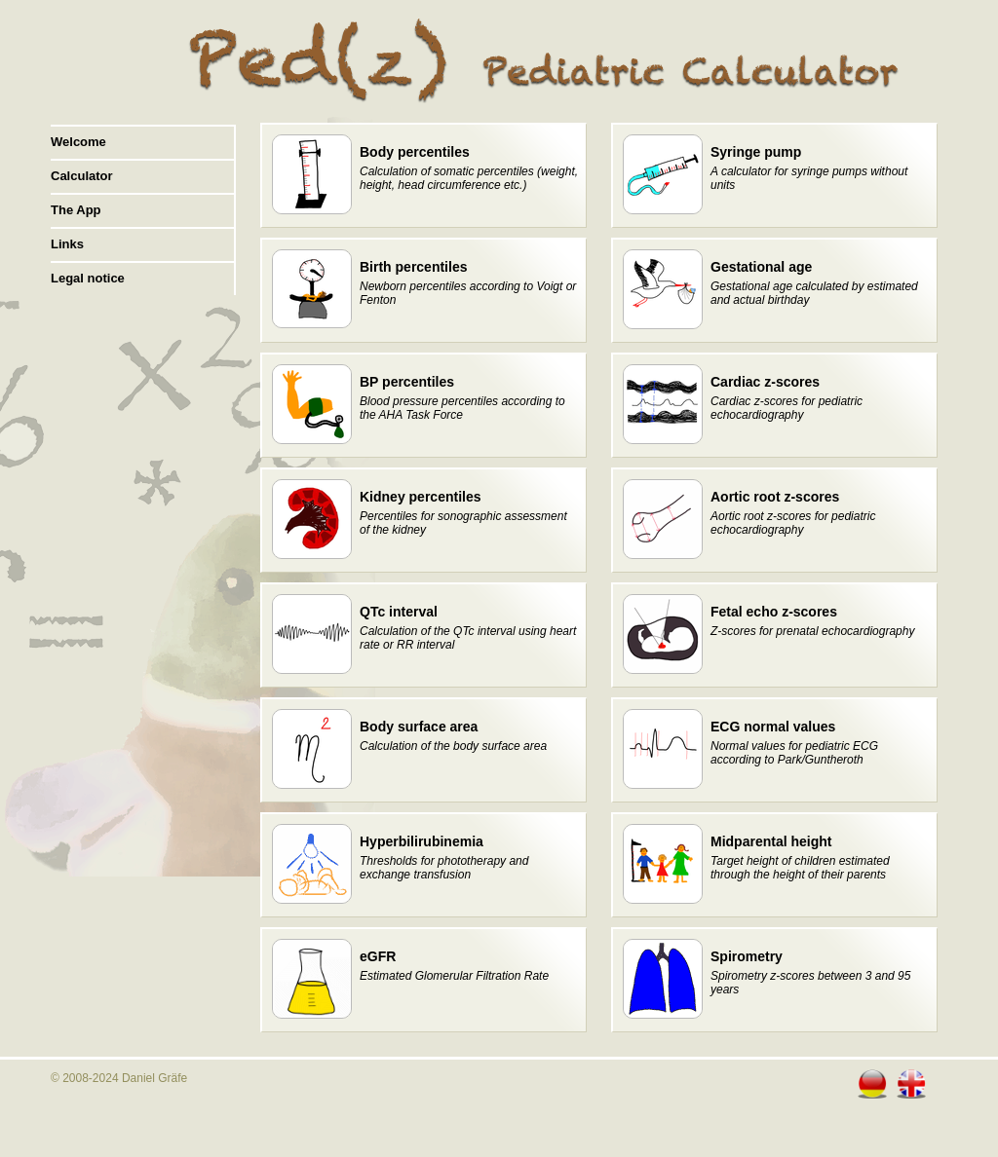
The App (76, 210)
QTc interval (399, 611)
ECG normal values (772, 726)
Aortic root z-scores (774, 496)
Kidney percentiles (420, 496)
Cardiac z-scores (765, 382)
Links (67, 244)
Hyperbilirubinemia (421, 841)
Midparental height (770, 841)
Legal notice (88, 278)
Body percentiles (415, 152)
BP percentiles (407, 382)
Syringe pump (755, 152)
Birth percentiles (413, 267)
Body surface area (419, 726)
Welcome (78, 141)
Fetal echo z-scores (773, 611)
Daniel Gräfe (154, 1078)
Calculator (82, 175)
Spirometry (746, 956)
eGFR (378, 956)
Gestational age (761, 267)
